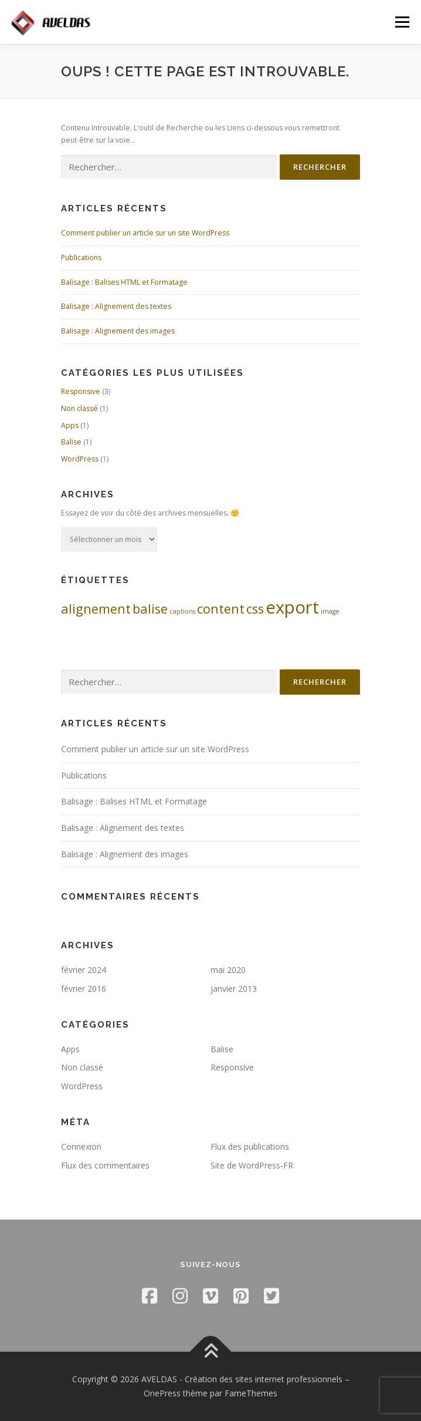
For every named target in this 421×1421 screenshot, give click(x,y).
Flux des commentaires (105, 1165)
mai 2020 (228, 969)
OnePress (162, 1393)
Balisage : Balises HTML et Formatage (124, 282)
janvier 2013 (233, 988)
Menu (401, 22)
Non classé (79, 408)
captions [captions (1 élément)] (182, 611)
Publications (81, 257)
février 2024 (83, 969)
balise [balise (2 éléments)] (150, 608)
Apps (70, 425)
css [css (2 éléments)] (255, 608)
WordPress (80, 459)
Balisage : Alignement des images (118, 331)
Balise (71, 442)
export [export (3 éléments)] (292, 607)
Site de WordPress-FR (251, 1165)
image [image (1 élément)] (330, 611)
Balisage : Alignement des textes (116, 306)
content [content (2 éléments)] (221, 608)
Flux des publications (249, 1146)
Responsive (80, 391)
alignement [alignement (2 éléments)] (96, 608)
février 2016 (83, 988)
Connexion (81, 1146)
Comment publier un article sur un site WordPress (145, 233)
